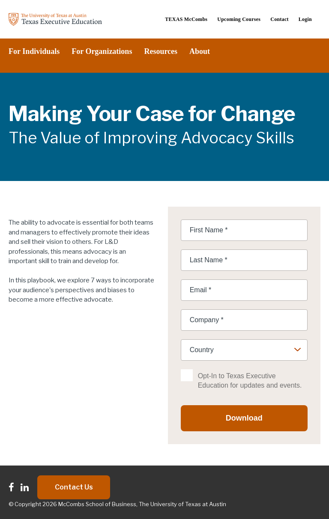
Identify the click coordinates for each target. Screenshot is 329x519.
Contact (279, 19)
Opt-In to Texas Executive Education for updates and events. (250, 380)
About (199, 51)
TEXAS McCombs (186, 19)
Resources (160, 51)
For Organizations (102, 51)
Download (244, 418)
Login (305, 19)
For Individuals (34, 51)
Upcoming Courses (238, 19)
